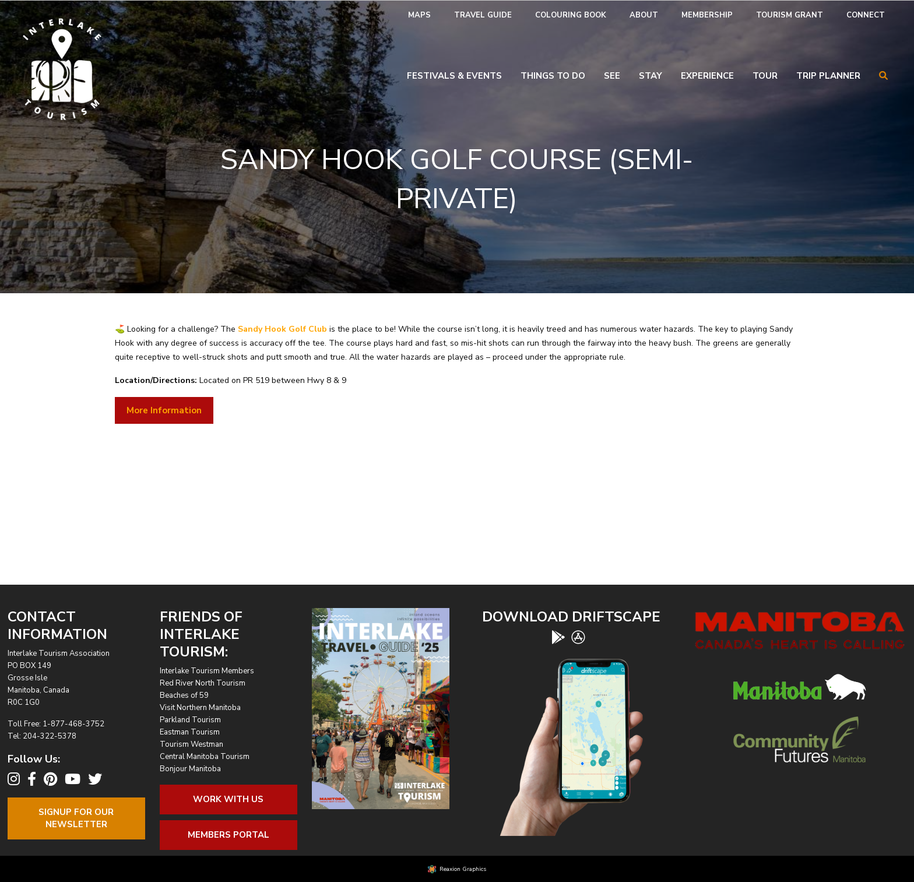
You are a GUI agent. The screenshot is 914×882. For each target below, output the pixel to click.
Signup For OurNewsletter (76, 818)
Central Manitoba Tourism (204, 756)
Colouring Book (570, 15)
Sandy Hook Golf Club (282, 329)
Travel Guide (483, 15)
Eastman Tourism (190, 732)
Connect (865, 15)
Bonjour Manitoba (190, 769)
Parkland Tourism (190, 720)
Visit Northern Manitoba (200, 707)
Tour (765, 76)
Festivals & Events (454, 76)
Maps (419, 15)
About (644, 15)
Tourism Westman (191, 744)
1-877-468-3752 (73, 724)
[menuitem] (419, 15)
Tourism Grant (789, 15)
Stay (650, 76)
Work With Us (228, 799)
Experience (707, 76)
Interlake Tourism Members (207, 671)
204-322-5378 (49, 736)
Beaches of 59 (184, 695)
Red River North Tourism (202, 683)
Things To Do (553, 76)
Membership (707, 15)
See (612, 76)
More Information (164, 410)
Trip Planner (828, 76)
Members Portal (228, 835)
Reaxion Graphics (463, 869)
